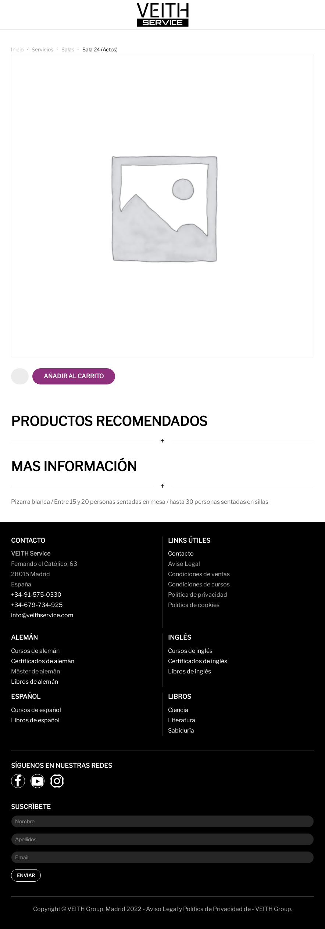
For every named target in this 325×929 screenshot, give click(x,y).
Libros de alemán (34, 681)
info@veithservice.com (42, 615)
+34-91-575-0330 (36, 594)
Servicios (42, 49)
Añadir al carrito (74, 376)
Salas (67, 49)
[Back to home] (162, 14)
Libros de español (35, 720)
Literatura (181, 720)
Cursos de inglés (190, 650)
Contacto (181, 553)
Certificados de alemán (42, 661)
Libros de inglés (189, 671)
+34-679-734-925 (37, 604)
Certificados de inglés (197, 661)
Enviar (26, 875)
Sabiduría (181, 730)
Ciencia (178, 709)
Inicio (17, 49)
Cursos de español (36, 709)
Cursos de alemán (35, 650)
